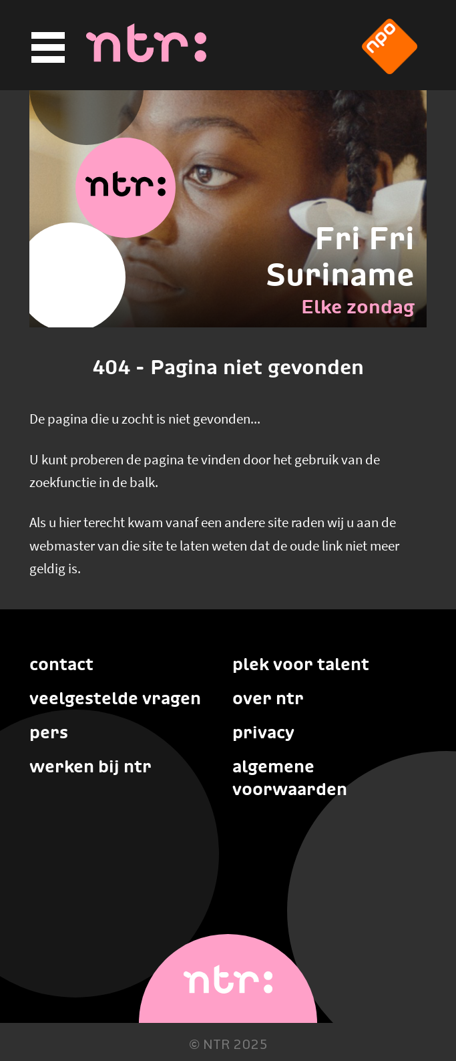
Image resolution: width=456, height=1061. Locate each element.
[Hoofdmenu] (46, 47)
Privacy (263, 732)
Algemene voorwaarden (289, 777)
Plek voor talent (300, 664)
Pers (48, 732)
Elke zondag (358, 307)
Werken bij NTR (90, 766)
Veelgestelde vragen (115, 698)
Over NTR (268, 698)
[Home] (146, 58)
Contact (61, 664)
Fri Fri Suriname (340, 256)
